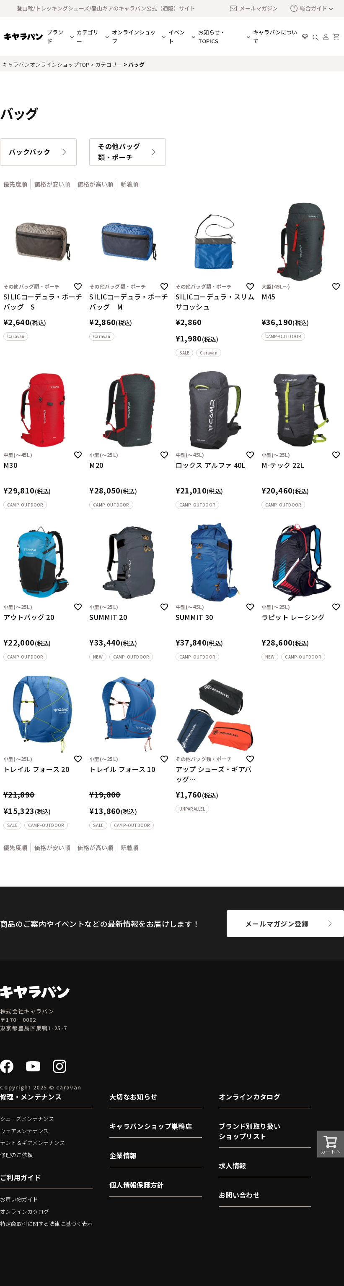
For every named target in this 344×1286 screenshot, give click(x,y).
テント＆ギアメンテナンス (32, 1143)
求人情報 (232, 1165)
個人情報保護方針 (136, 1185)
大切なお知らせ (133, 1097)
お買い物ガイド (19, 1199)
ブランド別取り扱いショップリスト (249, 1131)
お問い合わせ (239, 1195)
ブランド (55, 36)
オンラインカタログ (24, 1211)
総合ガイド (308, 8)
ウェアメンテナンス (24, 1131)
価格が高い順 (96, 184)
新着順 (130, 184)
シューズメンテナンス (27, 1119)
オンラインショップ (133, 36)
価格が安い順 (52, 184)
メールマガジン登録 (276, 924)
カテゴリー (87, 36)
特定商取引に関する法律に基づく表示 (46, 1224)
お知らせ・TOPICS (211, 36)
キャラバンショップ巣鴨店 (150, 1126)
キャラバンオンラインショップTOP (45, 64)
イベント (176, 36)
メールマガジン (253, 8)
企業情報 (123, 1155)
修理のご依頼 (16, 1155)
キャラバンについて (275, 36)
